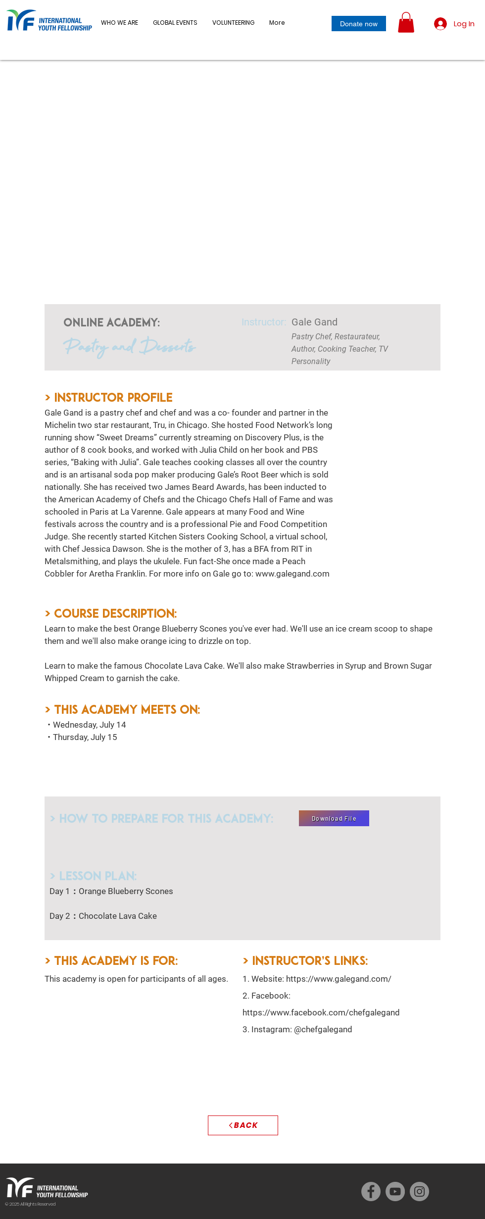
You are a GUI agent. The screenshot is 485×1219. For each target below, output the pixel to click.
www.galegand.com (292, 574)
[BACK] (243, 1125)
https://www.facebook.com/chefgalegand (321, 1012)
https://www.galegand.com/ (338, 979)
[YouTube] (395, 1191)
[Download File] (334, 818)
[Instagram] (419, 1191)
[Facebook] (371, 1191)
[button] (175, 22)
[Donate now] (359, 23)
